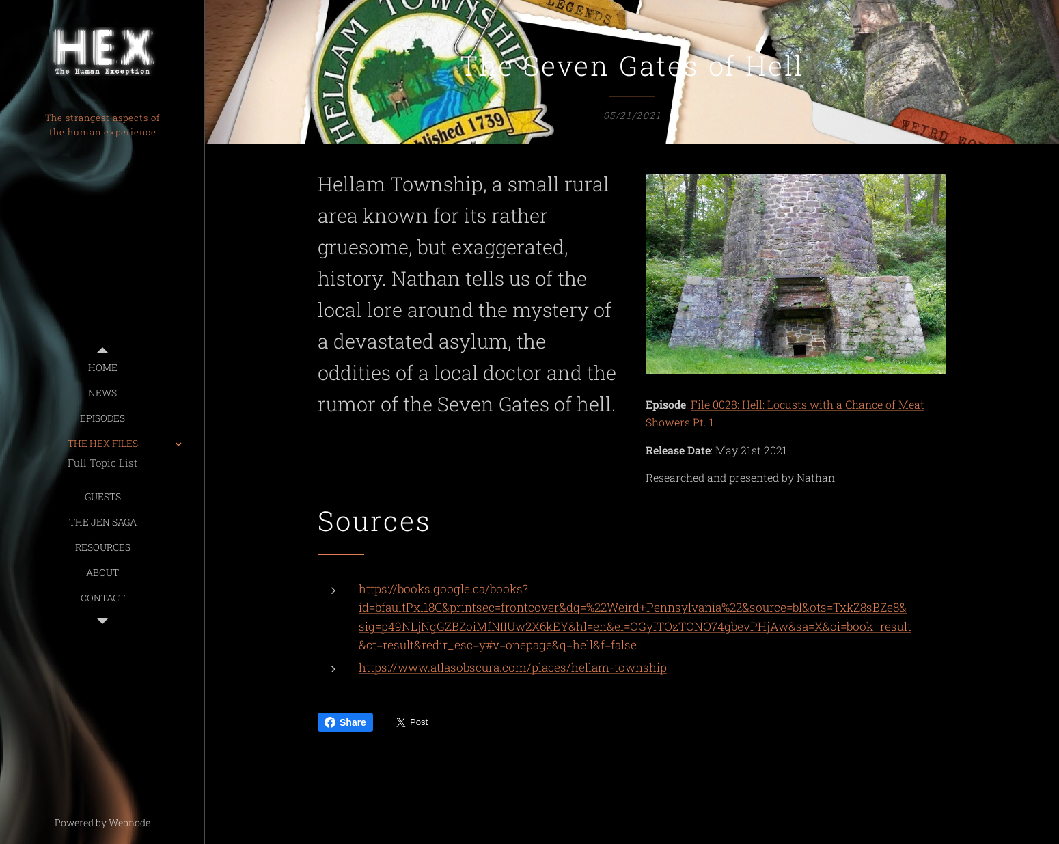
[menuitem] (102, 367)
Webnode (129, 822)
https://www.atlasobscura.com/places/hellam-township (513, 667)
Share (345, 722)
